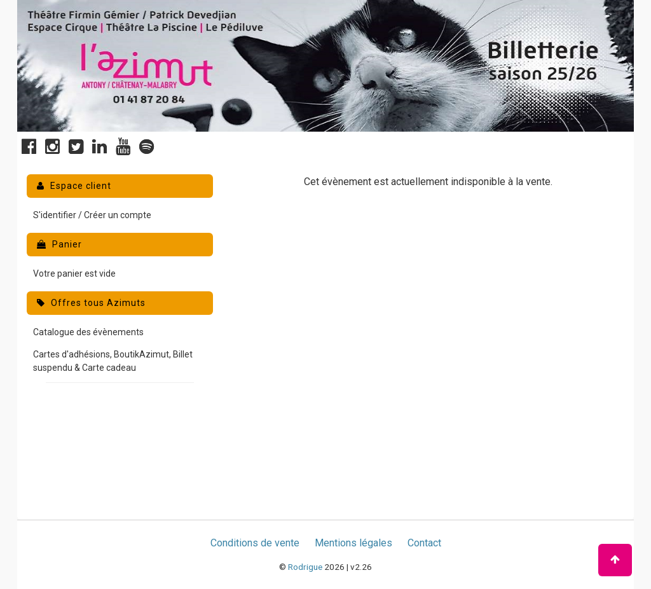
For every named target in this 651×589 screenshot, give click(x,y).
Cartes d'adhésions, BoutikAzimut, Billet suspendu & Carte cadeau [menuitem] (113, 361)
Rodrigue (305, 567)
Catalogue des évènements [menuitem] (88, 332)
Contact (424, 543)
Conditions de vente (254, 543)
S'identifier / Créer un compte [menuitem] (92, 215)
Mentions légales (353, 543)
